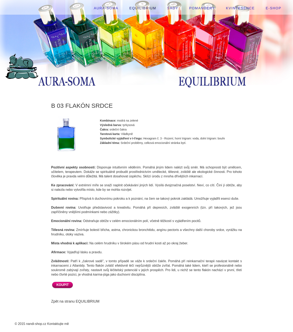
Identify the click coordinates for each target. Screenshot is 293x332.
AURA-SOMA (106, 8)
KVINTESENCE (240, 8)
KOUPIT (62, 285)
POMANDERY (202, 8)
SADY (172, 8)
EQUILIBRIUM (142, 8)
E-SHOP (273, 8)
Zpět (54, 301)
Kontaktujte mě (58, 324)
